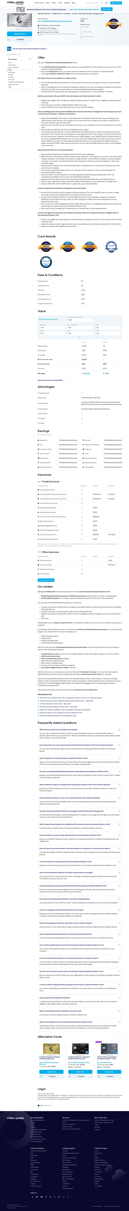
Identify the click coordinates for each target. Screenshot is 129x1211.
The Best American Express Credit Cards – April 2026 (58, 707)
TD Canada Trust (35, 1181)
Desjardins (33, 1160)
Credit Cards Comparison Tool (104, 1122)
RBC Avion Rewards (68, 1179)
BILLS (68, 331)
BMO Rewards (66, 1160)
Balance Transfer (100, 1160)
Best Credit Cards (101, 1118)
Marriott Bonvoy (67, 1174)
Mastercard (98, 1153)
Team (32, 1125)
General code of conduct (38, 1139)
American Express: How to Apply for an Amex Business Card (61, 713)
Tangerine (33, 1179)
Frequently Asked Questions (16, 82)
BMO (31, 1153)
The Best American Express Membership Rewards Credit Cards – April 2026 (66, 701)
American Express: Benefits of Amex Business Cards (58, 716)
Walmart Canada (35, 1186)
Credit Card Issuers (37, 1148)
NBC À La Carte (66, 1176)
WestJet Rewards (67, 1188)
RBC (31, 1172)
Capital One (34, 1155)
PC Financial (34, 1169)
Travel (96, 1125)
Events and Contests (68, 1124)
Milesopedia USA (35, 1134)
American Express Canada (38, 1151)
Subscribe (117, 3)
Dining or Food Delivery (101, 1162)
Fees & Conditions (13, 67)
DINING (97, 325)
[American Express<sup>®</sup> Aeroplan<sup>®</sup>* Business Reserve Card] (80, 1048)
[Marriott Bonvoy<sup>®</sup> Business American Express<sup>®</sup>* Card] (109, 1048)
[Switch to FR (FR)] (106, 3)
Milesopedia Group (36, 1132)
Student (97, 1181)
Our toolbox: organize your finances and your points (76, 1121)
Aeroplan (97, 1127)
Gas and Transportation (102, 1165)
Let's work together (97, 1206)
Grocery (97, 1167)
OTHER (97, 331)
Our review (11, 79)
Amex (96, 1151)
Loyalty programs (68, 1148)
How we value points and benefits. (50, 380)
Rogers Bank (34, 1174)
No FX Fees (98, 1176)
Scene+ (64, 1181)
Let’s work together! (36, 1141)
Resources (66, 1118)
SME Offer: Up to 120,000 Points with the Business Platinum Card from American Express (71, 698)
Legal (9, 87)
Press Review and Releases (38, 1129)
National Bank (34, 1167)
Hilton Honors (66, 1169)
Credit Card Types (101, 1148)
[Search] (102, 3)
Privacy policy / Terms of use (112, 1206)
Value (10, 70)
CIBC (31, 1158)
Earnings (10, 75)
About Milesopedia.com (37, 1120)
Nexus (67, 659)
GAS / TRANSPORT (72, 325)
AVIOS (64, 1155)
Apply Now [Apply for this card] (19, 34)
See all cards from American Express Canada (29, 49)
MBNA (32, 1165)
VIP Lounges (98, 1186)
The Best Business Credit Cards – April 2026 (55, 704)
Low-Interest (98, 1172)
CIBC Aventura (66, 1162)
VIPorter (64, 1186)
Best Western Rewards (69, 1158)
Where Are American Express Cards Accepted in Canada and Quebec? (65, 710)
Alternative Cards (13, 84)
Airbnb (96, 1158)
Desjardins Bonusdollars (69, 1165)
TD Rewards (66, 1184)
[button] (117, 1036)
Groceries (42, 325)
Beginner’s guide (67, 1126)
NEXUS (55, 988)
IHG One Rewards (67, 1172)
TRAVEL (41, 331)
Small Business (99, 1179)
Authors (32, 1122)
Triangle (32, 1184)
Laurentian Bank (35, 1162)
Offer (9, 62)
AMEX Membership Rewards (70, 1153)
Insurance (11, 77)
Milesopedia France (36, 1136)
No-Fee (97, 1174)
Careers (32, 1127)
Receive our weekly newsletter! (71, 1129)
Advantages (11, 72)
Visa (96, 1155)
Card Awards (12, 65)
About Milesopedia (36, 1118)
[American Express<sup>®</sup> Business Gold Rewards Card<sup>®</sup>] (51, 1048)
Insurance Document (46, 580)
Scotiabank (33, 1176)
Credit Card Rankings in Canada (104, 1120)
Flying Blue (65, 1167)
